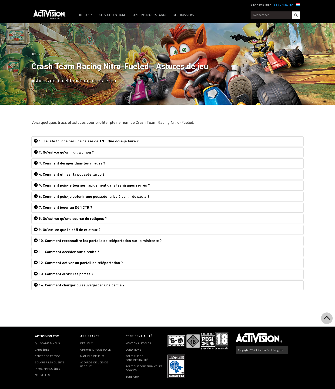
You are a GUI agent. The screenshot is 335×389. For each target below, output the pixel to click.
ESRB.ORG (132, 377)
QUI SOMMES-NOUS (47, 343)
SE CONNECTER (284, 4)
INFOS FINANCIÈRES (47, 369)
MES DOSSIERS (184, 15)
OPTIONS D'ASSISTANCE (150, 15)
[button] (298, 4)
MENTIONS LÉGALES (138, 343)
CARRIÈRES (42, 350)
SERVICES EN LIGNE (112, 15)
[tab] (167, 141)
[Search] (296, 15)
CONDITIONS (133, 350)
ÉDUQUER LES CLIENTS (49, 362)
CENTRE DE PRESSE (47, 356)
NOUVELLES (42, 375)
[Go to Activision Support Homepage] (51, 15)
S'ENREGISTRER (261, 4)
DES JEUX (85, 15)
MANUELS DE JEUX (92, 356)
